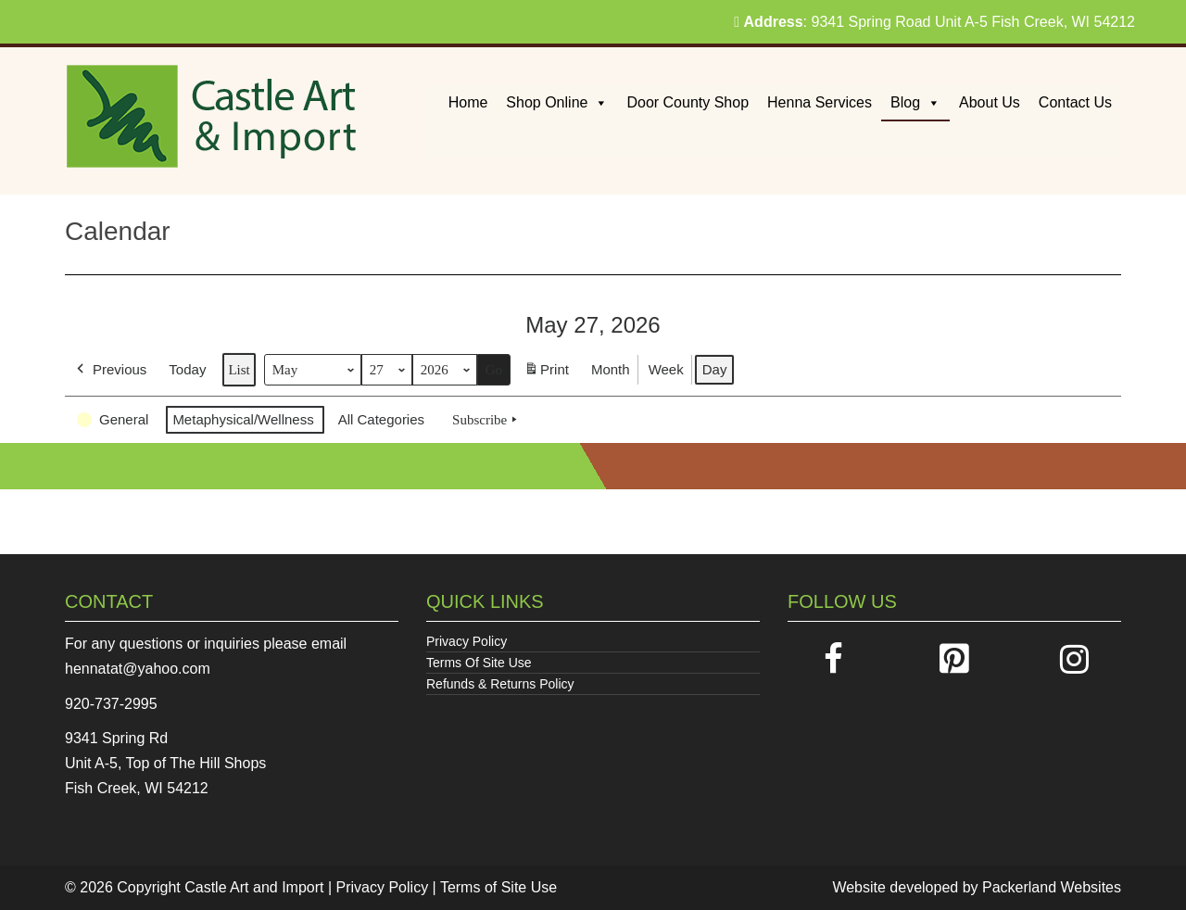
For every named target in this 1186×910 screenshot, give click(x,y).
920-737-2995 (111, 704)
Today (187, 369)
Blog (915, 102)
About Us (989, 102)
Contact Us (1075, 102)
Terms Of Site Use (479, 662)
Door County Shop (687, 102)
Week (666, 369)
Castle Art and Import (253, 887)
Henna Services (819, 102)
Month (610, 369)
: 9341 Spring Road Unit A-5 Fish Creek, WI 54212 (934, 22)
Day (714, 369)
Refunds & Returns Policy (500, 683)
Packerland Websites (1051, 887)
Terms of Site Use (498, 887)
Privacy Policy (466, 641)
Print (546, 373)
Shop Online (557, 102)
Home (468, 102)
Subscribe (486, 420)
